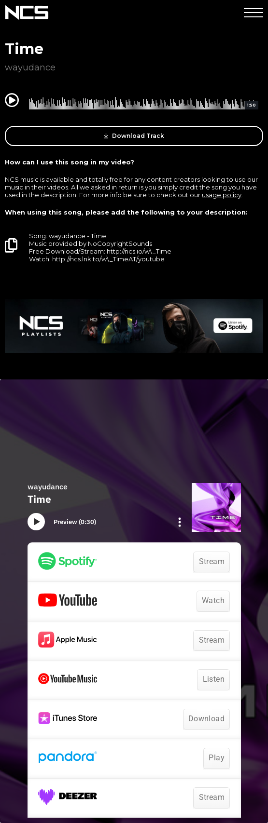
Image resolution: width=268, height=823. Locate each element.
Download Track (134, 136)
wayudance (30, 67)
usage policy (221, 195)
